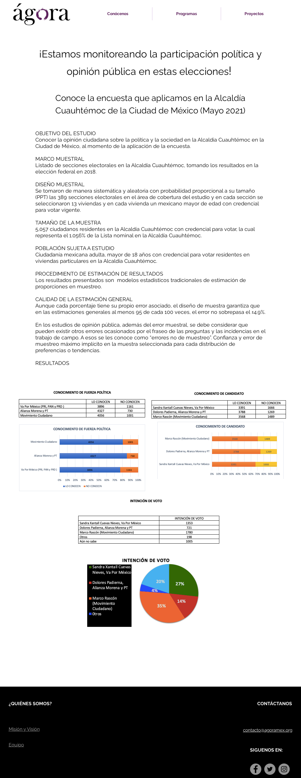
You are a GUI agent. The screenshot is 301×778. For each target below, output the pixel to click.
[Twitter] (270, 769)
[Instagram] (284, 769)
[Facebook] (255, 769)
